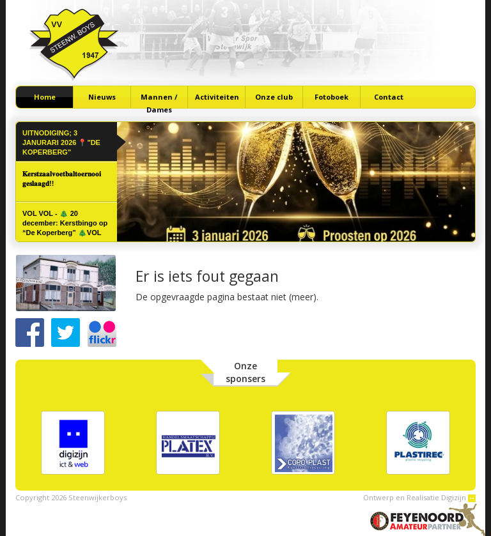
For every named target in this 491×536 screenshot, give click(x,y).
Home (45, 97)
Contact (388, 97)
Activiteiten (217, 97)
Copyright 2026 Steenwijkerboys (71, 497)
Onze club (274, 97)
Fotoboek (331, 97)
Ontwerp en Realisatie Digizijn (419, 497)
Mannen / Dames (159, 100)
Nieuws (102, 97)
